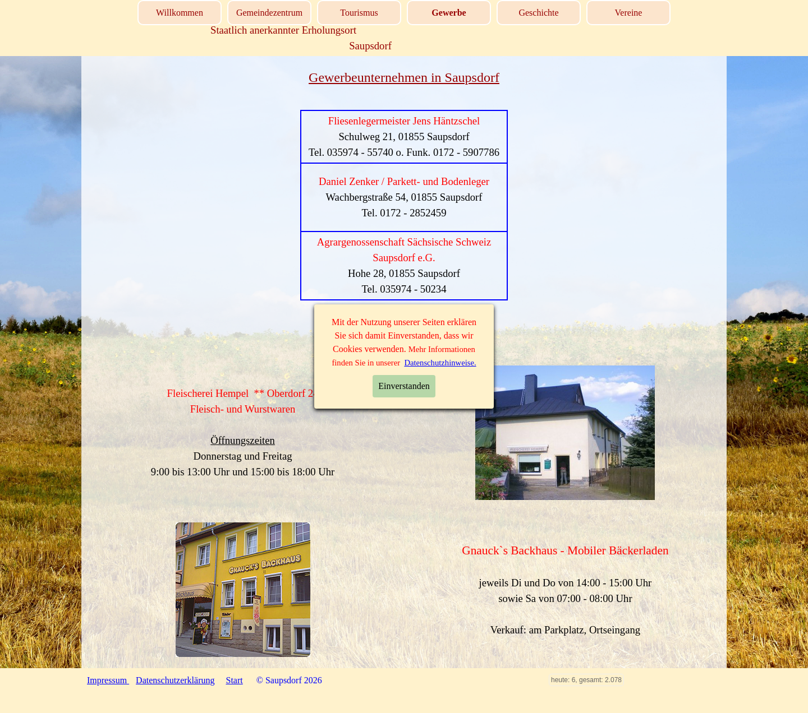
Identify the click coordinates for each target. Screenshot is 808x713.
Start (234, 680)
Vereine (628, 12)
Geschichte (538, 12)
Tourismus (359, 12)
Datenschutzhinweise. (440, 362)
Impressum (108, 680)
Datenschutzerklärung (175, 680)
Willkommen (179, 12)
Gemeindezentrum (269, 12)
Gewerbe (448, 12)
